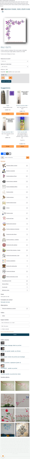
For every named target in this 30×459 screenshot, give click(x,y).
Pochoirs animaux (15, 197)
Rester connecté (5, 329)
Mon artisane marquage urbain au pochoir (11, 345)
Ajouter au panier (6, 81)
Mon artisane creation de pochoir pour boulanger (13, 357)
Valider (15, 334)
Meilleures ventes (15, 290)
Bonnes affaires (15, 284)
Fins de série (15, 287)
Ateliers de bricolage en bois (15, 277)
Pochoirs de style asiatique (15, 245)
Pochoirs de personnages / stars (15, 255)
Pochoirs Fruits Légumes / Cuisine (15, 250)
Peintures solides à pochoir (15, 165)
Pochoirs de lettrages (15, 271)
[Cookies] (3, 456)
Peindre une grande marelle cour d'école (11, 351)
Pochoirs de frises (15, 218)
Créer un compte (3, 331)
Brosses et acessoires (15, 171)
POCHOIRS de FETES (15, 281)
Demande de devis (5, 302)
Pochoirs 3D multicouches (15, 266)
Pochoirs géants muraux (15, 203)
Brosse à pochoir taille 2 (8, 132)
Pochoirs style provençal (15, 224)
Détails (7, 114)
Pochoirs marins (15, 213)
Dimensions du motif (5, 58)
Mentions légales (15, 458)
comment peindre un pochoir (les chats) (11, 374)
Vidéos (3, 315)
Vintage (15, 208)
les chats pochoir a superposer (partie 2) (11, 362)
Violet (7, 105)
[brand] (14, 9)
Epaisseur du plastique (6, 64)
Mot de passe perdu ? (10, 331)
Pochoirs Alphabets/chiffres (15, 187)
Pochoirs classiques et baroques (15, 229)
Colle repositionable (22, 132)
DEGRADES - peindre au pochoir (9, 368)
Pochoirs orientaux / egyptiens (15, 240)
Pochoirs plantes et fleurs (15, 176)
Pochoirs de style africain (15, 234)
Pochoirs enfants (15, 192)
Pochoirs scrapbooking (15, 261)
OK (27, 157)
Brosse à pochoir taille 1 (22, 105)
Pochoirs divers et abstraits (15, 181)
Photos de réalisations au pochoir (15, 308)
